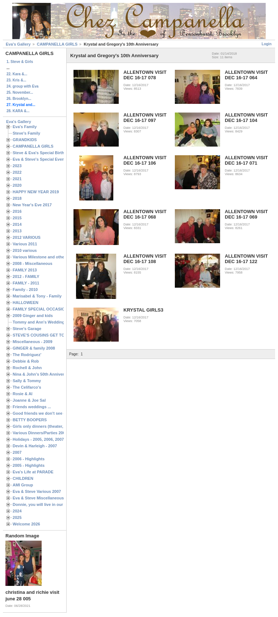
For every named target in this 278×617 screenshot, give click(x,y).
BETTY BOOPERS (30, 420)
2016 (17, 211)
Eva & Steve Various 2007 (37, 491)
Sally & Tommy (27, 381)
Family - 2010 (25, 289)
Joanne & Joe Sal (29, 400)
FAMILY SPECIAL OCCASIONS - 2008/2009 (53, 309)
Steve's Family (26, 133)
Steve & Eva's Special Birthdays (43, 153)
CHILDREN (23, 478)
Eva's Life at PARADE (33, 472)
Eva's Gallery (18, 44)
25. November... (20, 92)
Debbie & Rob (26, 361)
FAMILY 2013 (25, 270)
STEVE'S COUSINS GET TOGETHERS (48, 335)
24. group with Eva (22, 86)
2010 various (25, 250)
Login (266, 44)
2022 (17, 172)
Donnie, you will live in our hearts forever (51, 504)
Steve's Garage (27, 328)
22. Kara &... (17, 74)
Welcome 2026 (26, 524)
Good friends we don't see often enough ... (53, 413)
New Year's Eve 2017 (32, 205)
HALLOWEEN (25, 302)
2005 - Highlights (29, 465)
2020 (17, 185)
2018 (17, 198)
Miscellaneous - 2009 (32, 341)
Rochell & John (27, 367)
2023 (17, 166)
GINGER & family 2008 (34, 348)
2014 (17, 224)
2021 (17, 179)
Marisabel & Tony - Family (37, 296)
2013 (17, 231)
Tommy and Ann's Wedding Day (43, 322)
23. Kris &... (16, 80)
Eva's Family (25, 126)
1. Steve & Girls (20, 62)
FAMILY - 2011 (26, 283)
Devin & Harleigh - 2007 (35, 446)
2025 (17, 517)
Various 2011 (25, 244)
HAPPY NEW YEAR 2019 (36, 192)
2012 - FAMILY (26, 276)
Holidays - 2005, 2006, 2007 (38, 439)
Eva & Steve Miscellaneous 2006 (43, 498)
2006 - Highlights (29, 459)
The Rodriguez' (27, 354)
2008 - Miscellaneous (32, 263)
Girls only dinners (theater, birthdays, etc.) (53, 426)
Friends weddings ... (32, 407)
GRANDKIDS (25, 140)
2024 (17, 511)
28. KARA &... (18, 111)
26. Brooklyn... (19, 99)
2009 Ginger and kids (33, 315)
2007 (17, 452)
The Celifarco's (27, 387)
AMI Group (23, 485)
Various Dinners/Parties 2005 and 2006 (49, 433)
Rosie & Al (23, 394)
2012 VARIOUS (27, 237)
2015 (17, 218)
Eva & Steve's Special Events (40, 159)
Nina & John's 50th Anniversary (42, 374)
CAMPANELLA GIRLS (57, 44)
